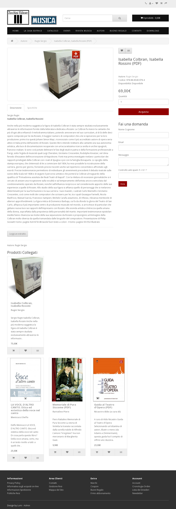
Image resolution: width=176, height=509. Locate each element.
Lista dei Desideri (140, 489)
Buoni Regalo (97, 489)
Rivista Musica (84, 31)
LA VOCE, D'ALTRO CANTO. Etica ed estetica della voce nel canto (25, 409)
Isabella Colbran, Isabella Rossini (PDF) (73, 41)
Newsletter (137, 493)
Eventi (67, 31)
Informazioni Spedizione (19, 489)
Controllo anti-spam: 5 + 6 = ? (132, 170)
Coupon (94, 486)
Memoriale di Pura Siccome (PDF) (64, 406)
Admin (27, 505)
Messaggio (123, 154)
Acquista (143, 111)
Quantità (122, 96)
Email (121, 142)
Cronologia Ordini (141, 486)
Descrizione (15, 107)
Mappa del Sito (56, 489)
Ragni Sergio (41, 41)
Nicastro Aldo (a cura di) (107, 411)
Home (16, 31)
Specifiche (32, 107)
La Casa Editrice (33, 31)
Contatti (137, 31)
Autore (24, 41)
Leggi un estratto (17, 233)
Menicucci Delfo (19, 417)
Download (153, 31)
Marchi (94, 483)
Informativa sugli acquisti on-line (23, 486)
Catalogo (52, 31)
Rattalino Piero (61, 411)
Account (136, 483)
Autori (101, 31)
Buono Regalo (118, 31)
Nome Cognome (126, 129)
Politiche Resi (13, 493)
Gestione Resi (55, 486)
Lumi (19, 505)
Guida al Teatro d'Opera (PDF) (104, 406)
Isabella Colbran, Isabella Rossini (21, 304)
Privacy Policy (13, 483)
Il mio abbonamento (101, 493)
